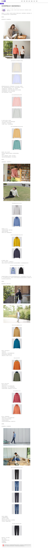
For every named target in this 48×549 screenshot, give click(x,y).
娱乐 (29, 1)
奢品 (31, 1)
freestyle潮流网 (3, 1)
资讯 (36, 1)
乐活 (34, 1)
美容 (27, 1)
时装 (24, 1)
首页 (22, 1)
